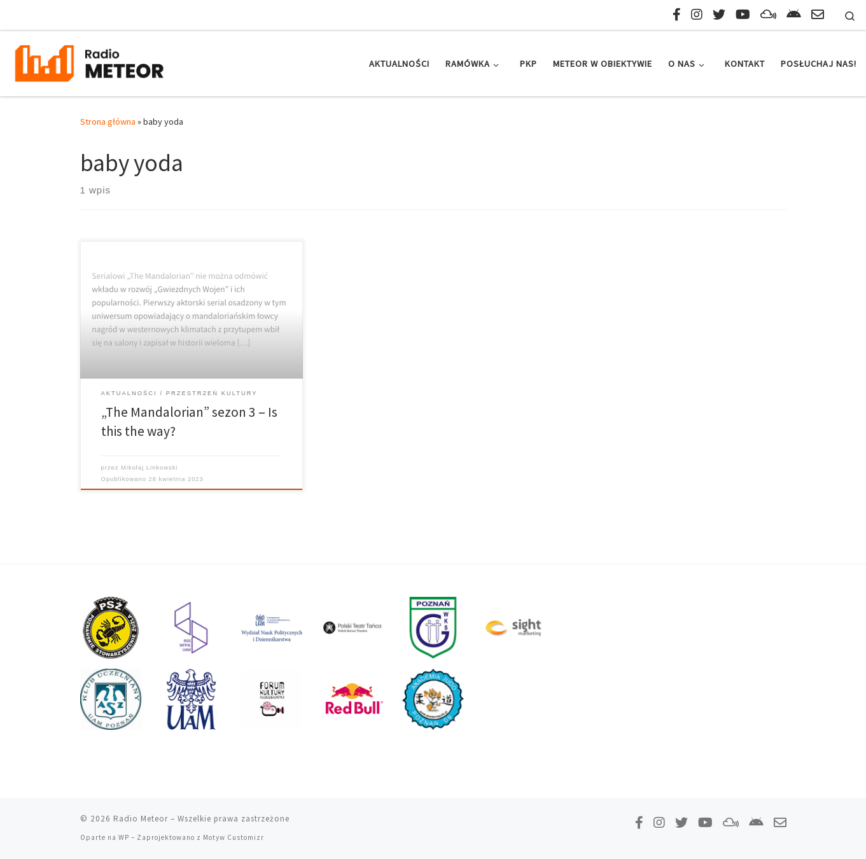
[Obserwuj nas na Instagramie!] (696, 14)
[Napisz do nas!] (817, 14)
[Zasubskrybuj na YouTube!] (743, 14)
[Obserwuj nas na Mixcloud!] (768, 14)
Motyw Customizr (233, 837)
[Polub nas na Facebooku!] (677, 14)
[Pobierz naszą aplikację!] (793, 14)
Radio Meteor (140, 818)
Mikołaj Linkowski (149, 467)
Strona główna (108, 121)
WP (123, 837)
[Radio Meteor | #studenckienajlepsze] (89, 61)
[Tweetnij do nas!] (719, 14)
